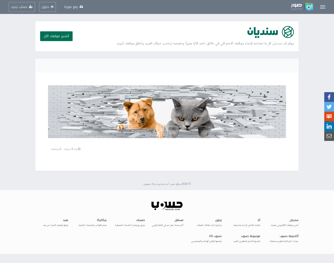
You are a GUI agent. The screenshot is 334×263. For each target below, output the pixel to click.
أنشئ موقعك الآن (56, 36)
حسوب (147, 184)
